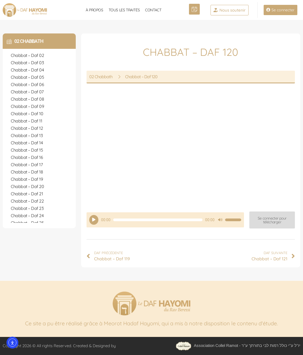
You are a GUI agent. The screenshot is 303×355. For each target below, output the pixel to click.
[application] (165, 220)
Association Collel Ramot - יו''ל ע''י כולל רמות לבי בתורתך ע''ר (237, 345)
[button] (272, 219)
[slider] (157, 220)
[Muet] (220, 220)
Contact (153, 10)
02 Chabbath (28, 41)
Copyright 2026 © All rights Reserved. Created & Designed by (60, 345)
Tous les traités (124, 10)
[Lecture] (93, 220)
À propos (94, 10)
